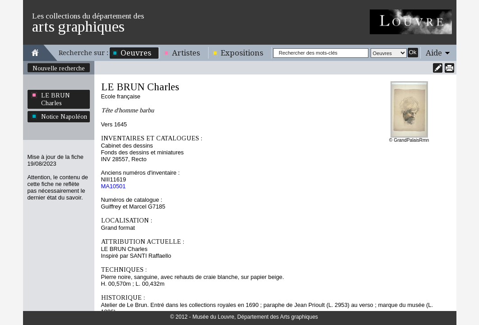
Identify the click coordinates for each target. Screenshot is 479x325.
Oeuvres (136, 52)
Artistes (186, 52)
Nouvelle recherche (59, 68)
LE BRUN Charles (55, 99)
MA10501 (113, 186)
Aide (434, 52)
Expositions (242, 52)
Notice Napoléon (64, 116)
